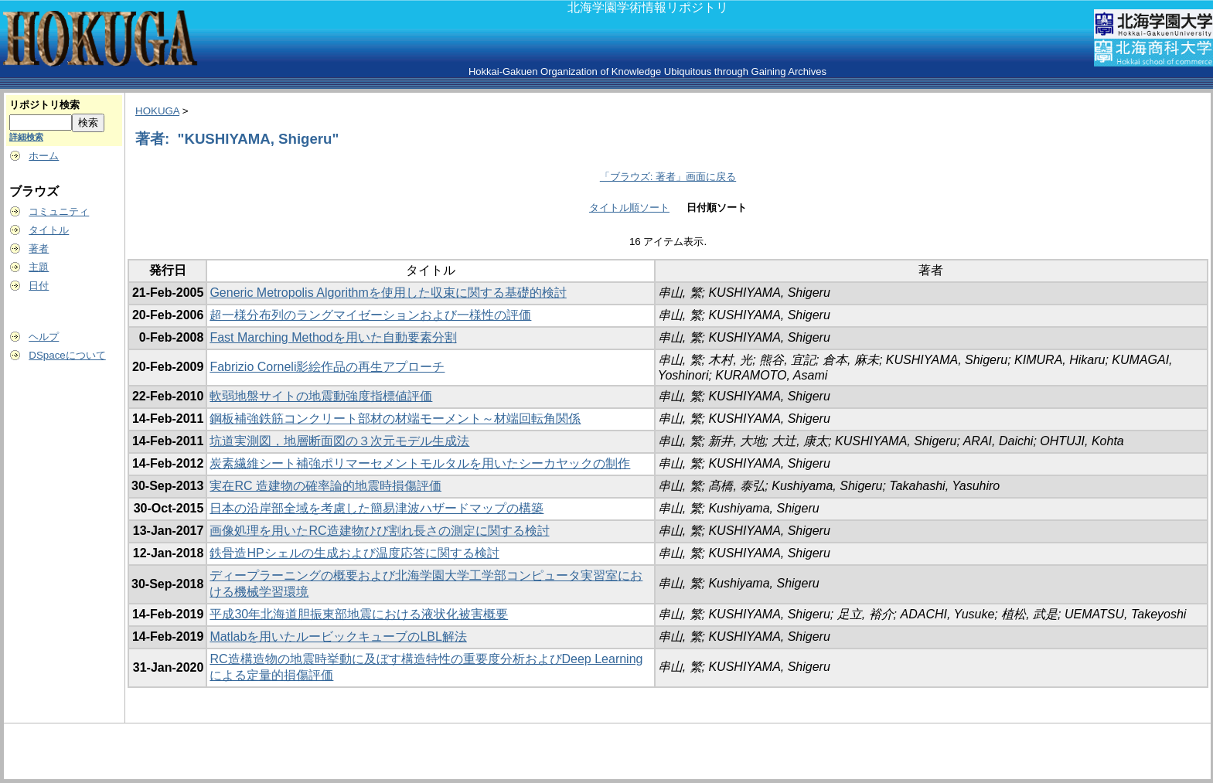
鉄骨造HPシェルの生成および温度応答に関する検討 (354, 553)
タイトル (49, 230)
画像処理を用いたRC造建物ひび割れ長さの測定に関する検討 (379, 530)
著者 (39, 248)
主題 (39, 267)
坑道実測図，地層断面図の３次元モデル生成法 (339, 441)
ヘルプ (44, 336)
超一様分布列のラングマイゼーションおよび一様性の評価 (370, 315)
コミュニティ (59, 211)
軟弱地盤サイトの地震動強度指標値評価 (321, 396)
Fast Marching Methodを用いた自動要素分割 (333, 337)
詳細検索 (26, 136)
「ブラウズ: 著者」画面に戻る (668, 176)
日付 (39, 285)
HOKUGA (157, 111)
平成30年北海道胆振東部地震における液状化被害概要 (359, 614)
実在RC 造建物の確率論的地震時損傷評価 (325, 485)
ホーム (44, 156)
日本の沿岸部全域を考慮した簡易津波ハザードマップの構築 (376, 508)
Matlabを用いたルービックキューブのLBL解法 (338, 636)
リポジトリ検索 (44, 105)
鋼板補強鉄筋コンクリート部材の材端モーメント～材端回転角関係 (395, 418)
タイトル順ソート (629, 207)
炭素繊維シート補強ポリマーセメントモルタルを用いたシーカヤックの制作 (420, 463)
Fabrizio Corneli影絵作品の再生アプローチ (327, 366)
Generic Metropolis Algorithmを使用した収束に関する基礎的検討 (388, 292)
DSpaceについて (67, 355)
